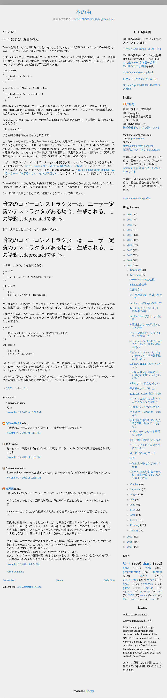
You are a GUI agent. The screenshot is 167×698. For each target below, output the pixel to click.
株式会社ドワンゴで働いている (141, 127)
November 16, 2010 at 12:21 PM (24, 432)
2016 (130, 235)
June (133, 504)
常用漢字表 (136, 289)
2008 (130, 541)
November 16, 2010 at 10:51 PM (24, 457)
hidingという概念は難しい (144, 383)
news (126, 568)
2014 (130, 245)
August (134, 494)
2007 (130, 546)
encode (143, 595)
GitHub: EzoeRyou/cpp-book (138, 72)
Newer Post (9, 580)
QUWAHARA (13, 423)
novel (134, 599)
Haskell (153, 599)
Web (148, 568)
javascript (145, 591)
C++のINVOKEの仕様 (142, 279)
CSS (155, 595)
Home (59, 580)
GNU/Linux (130, 579)
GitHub (76, 19)
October (134, 484)
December (136, 270)
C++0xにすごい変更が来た (144, 406)
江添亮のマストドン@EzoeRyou (141, 149)
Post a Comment (15, 571)
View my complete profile (136, 198)
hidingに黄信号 (138, 284)
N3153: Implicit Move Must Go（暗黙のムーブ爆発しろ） (57, 166)
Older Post (109, 580)
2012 (130, 255)
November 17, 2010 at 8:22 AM (23, 564)
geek (143, 599)
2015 (130, 240)
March (134, 520)
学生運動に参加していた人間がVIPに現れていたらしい (145, 423)
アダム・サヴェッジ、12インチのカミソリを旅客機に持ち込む (145, 355)
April (133, 514)
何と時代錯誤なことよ (142, 453)
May (133, 509)
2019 (130, 219)
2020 (130, 214)
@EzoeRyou (107, 19)
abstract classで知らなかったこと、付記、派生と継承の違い (145, 344)
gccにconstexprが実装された (145, 393)
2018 (130, 224)
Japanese (127, 591)
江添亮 (10, 488)
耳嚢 (132, 458)
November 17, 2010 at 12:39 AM (24, 477)
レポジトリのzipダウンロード (140, 78)
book (126, 584)
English (148, 587)
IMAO (142, 576)
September (136, 489)
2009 (130, 536)
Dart (125, 599)
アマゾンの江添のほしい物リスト (142, 49)
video (150, 579)
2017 (130, 229)
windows (147, 584)
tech (160, 591)
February (135, 525)
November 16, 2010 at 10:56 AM (24, 412)
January (134, 530)
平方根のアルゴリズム (142, 388)
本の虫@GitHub (91, 19)
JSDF (131, 595)
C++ (26, 388)
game (126, 587)
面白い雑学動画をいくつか (145, 439)
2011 (130, 260)
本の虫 (83, 12)
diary (147, 563)
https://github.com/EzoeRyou (138, 145)
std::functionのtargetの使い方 (145, 303)
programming (131, 571)
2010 (130, 265)
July (132, 499)
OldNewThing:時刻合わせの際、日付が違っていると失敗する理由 (145, 474)
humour (157, 571)
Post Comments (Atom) (29, 586)
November (136, 275)
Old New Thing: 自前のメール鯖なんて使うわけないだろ (145, 375)
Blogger (90, 691)
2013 (130, 250)
